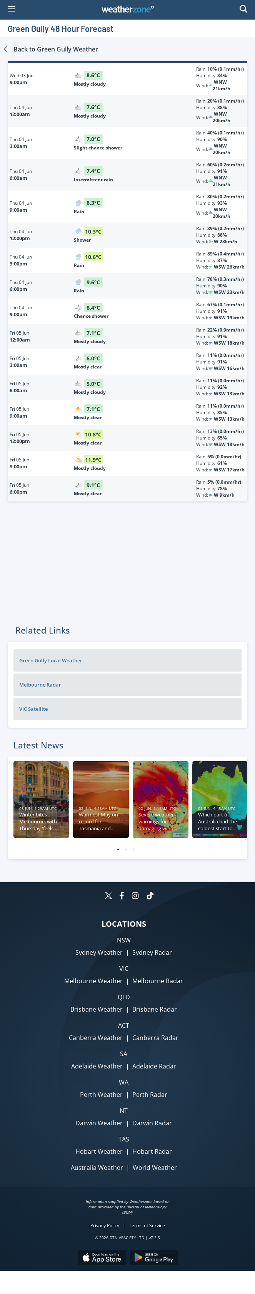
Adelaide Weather (97, 1066)
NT (124, 1111)
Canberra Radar (155, 1038)
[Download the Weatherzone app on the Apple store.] (102, 1258)
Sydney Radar (152, 952)
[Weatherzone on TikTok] (150, 896)
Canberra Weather (96, 1038)
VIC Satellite (33, 708)
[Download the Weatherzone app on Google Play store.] (154, 1258)
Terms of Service (147, 1225)
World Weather (155, 1167)
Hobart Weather (99, 1151)
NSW (124, 940)
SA (123, 1054)
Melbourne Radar (40, 684)
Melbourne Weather (93, 981)
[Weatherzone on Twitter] (108, 896)
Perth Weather (101, 1094)
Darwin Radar (152, 1123)
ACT (123, 1025)
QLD (124, 997)
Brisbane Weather (96, 1009)
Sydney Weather (99, 952)
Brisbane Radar (154, 1009)
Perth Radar (149, 1094)
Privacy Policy (104, 1225)
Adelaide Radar (154, 1066)
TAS (123, 1139)
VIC (123, 968)
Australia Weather (97, 1167)
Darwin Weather (99, 1123)
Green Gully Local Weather (50, 660)
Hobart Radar (152, 1151)
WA (123, 1082)
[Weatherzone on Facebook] (122, 896)
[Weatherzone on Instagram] (135, 896)
